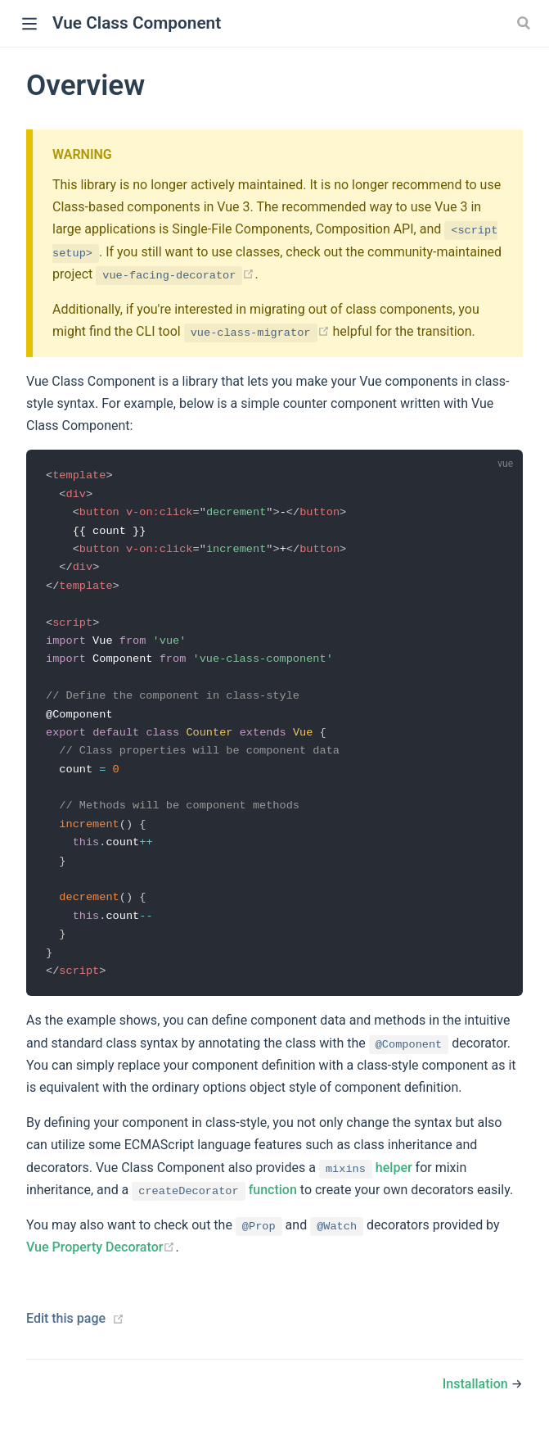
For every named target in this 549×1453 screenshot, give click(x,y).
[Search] (525, 23)
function (214, 1204)
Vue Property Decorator (100, 1262)
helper (365, 1181)
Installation (475, 1398)
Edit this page (66, 1333)
